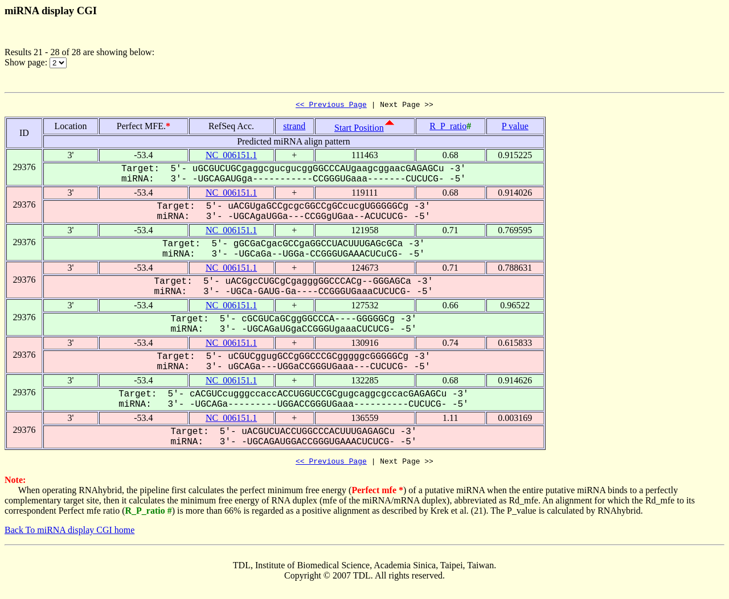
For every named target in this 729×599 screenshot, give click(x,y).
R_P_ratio (447, 128)
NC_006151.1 (231, 157)
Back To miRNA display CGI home (69, 533)
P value (515, 128)
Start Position (359, 129)
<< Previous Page (331, 106)
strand (294, 128)
